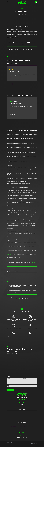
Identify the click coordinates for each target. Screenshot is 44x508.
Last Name (24, 378)
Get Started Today (22, 14)
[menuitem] (8, 445)
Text (11, 114)
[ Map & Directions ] (22, 423)
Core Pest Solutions (10, 254)
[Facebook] (19, 399)
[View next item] (11, 84)
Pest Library (22, 414)
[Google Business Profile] (22, 399)
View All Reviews (18, 83)
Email (14, 114)
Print (17, 114)
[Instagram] (21, 399)
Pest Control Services (21, 409)
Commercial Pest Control (22, 411)
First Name (8, 378)
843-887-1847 (22, 397)
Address (8, 385)
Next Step (10, 389)
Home (22, 404)
